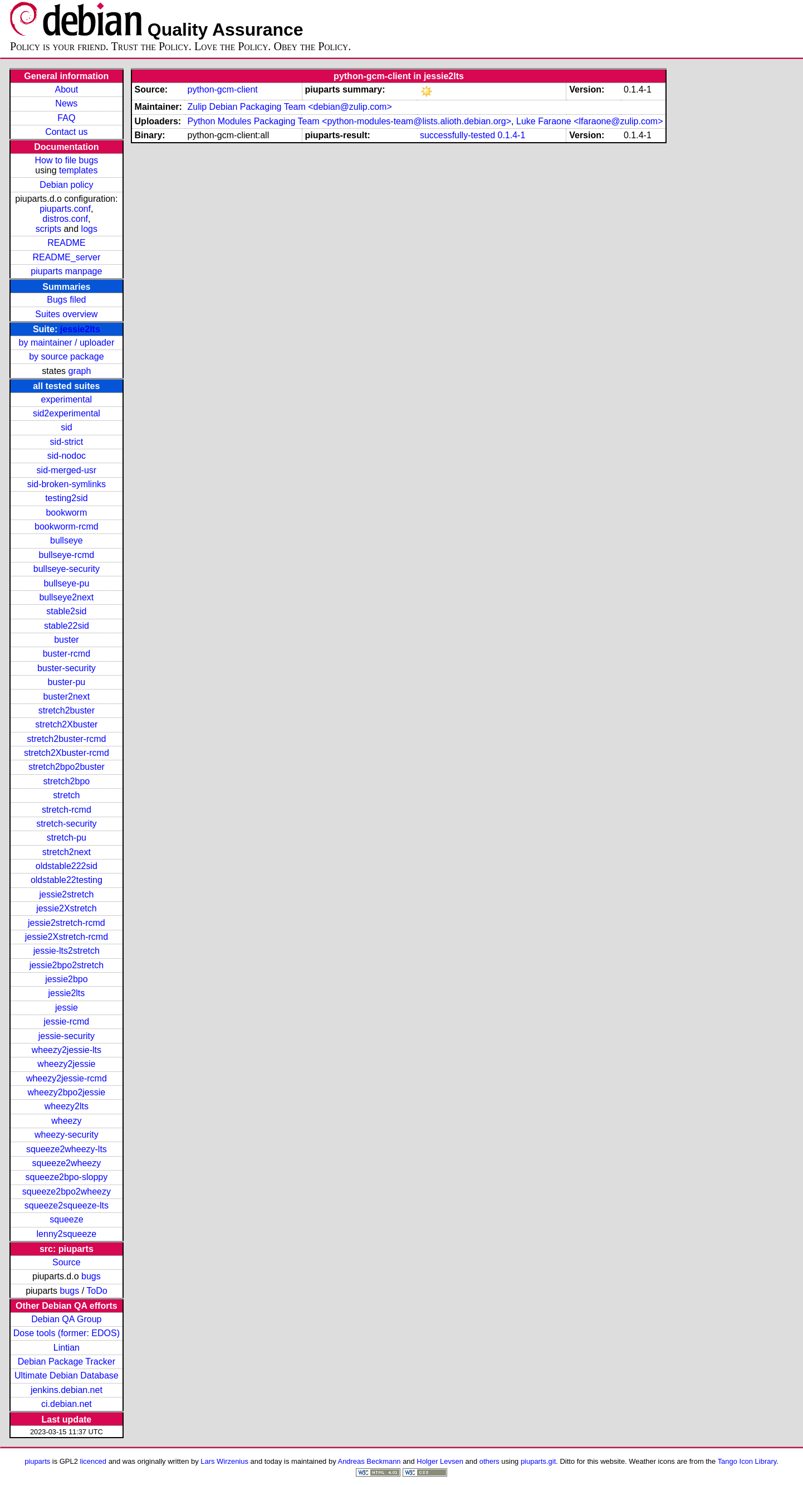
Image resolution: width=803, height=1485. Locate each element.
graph (79, 371)
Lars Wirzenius (224, 1461)
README (66, 243)
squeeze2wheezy (66, 1163)
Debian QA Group (66, 1319)
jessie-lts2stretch (66, 950)
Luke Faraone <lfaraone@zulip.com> (589, 121)
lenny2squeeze (67, 1234)
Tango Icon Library (747, 1461)
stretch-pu (66, 837)
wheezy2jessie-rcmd (66, 1078)
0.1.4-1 (512, 135)
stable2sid (66, 611)
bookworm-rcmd (67, 526)
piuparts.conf (65, 208)
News (66, 103)
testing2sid (66, 498)
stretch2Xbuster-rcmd (66, 753)
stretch (66, 795)
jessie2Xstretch (66, 908)
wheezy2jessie (66, 1064)
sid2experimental (66, 413)
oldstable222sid (66, 866)
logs (89, 229)
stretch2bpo (66, 781)
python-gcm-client (222, 89)
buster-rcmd (66, 653)
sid (66, 427)
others (489, 1461)
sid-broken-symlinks (66, 484)
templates (78, 170)
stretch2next (66, 852)
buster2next (66, 696)
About (66, 89)
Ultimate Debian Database (66, 1375)
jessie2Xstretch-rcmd (66, 937)
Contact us (66, 132)
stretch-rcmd (66, 809)
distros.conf (65, 219)
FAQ (66, 118)
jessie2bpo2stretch (67, 965)
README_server (66, 257)
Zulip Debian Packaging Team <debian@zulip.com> (289, 106)
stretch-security (66, 823)
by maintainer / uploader (67, 342)
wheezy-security (67, 1134)
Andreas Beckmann (369, 1461)
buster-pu (67, 682)
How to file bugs (66, 160)
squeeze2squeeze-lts (67, 1205)
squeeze (67, 1219)
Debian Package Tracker (66, 1361)
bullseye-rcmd (67, 555)
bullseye (66, 540)
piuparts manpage (66, 271)
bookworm (66, 512)
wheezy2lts (67, 1106)
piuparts (37, 1461)
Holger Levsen (440, 1461)
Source (66, 1262)
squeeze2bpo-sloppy (67, 1177)
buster (66, 639)
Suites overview (66, 314)
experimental (66, 399)
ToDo (96, 1290)
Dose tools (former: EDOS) (66, 1333)
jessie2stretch (66, 894)
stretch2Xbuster (66, 724)
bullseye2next (66, 597)
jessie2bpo (66, 979)
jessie (66, 1007)
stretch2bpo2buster (66, 766)
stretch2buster (66, 710)
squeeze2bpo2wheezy (66, 1191)
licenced (93, 1461)
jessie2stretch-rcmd (66, 923)
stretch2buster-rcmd (66, 739)
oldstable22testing (66, 880)
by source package (66, 356)
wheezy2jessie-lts (66, 1050)
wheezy (66, 1120)
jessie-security (66, 1036)
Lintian (66, 1347)
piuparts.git (538, 1461)
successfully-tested (457, 135)
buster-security (66, 668)
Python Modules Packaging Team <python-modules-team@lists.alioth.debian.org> (349, 121)
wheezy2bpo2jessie (67, 1092)
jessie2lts (80, 329)
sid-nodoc (66, 455)
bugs (91, 1276)
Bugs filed (66, 299)
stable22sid (66, 625)
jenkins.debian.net (66, 1390)
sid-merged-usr (67, 470)
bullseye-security (66, 569)
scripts (48, 229)
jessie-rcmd (66, 1021)
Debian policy (66, 185)
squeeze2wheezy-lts (66, 1149)
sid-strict (67, 442)
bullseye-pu (66, 583)
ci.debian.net (66, 1404)
